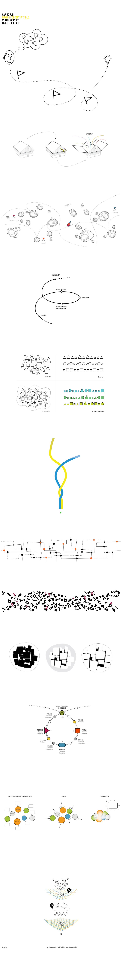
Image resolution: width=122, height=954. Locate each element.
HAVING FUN (8, 14)
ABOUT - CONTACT (10, 23)
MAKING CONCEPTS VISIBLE (15, 17)
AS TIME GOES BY (10, 20)
